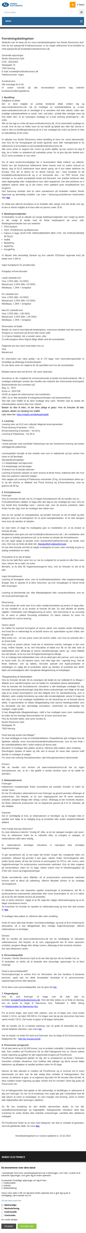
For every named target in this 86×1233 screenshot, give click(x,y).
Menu (8, 21)
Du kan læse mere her (11, 1200)
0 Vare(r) (80, 4)
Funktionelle (10, 1212)
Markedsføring (11, 1208)
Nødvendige (10, 1205)
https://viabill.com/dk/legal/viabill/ (33, 414)
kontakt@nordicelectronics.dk (25, 1000)
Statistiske (9, 1215)
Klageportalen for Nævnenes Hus (21, 1006)
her (39, 1029)
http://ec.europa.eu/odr (29, 1039)
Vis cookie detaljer (9, 1219)
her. (55, 987)
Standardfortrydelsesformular (52, 544)
